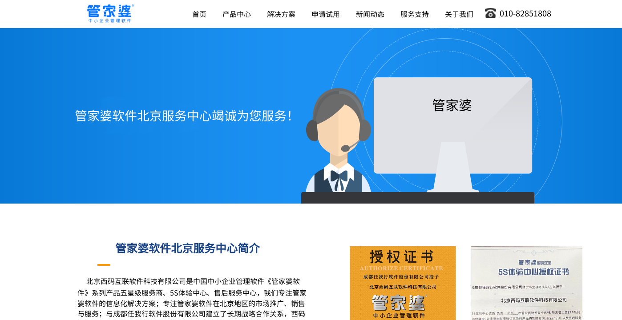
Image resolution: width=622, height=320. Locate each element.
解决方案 (281, 13)
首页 (199, 13)
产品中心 (236, 13)
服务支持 (414, 13)
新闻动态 (370, 13)
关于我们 (459, 13)
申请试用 (325, 13)
